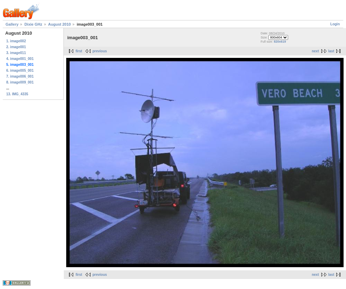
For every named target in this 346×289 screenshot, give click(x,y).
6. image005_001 (20, 70)
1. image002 (16, 41)
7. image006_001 (20, 76)
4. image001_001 (20, 59)
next (315, 51)
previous (100, 51)
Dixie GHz (33, 24)
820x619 (280, 41)
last (331, 51)
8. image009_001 (20, 82)
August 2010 (59, 24)
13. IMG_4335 (17, 94)
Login (335, 24)
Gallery (12, 24)
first (79, 51)
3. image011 (16, 53)
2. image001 (16, 47)
